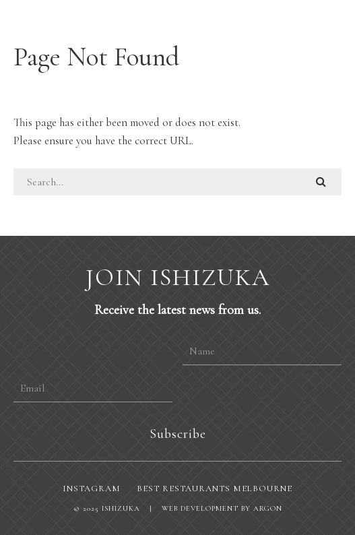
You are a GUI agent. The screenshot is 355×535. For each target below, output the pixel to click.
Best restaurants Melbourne (214, 488)
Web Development (200, 508)
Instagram (92, 488)
